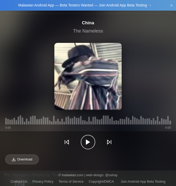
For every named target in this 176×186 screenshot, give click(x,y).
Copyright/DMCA (101, 181)
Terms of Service (71, 181)
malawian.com (72, 175)
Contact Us (19, 181)
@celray (111, 175)
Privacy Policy (42, 181)
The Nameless (88, 31)
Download (22, 159)
